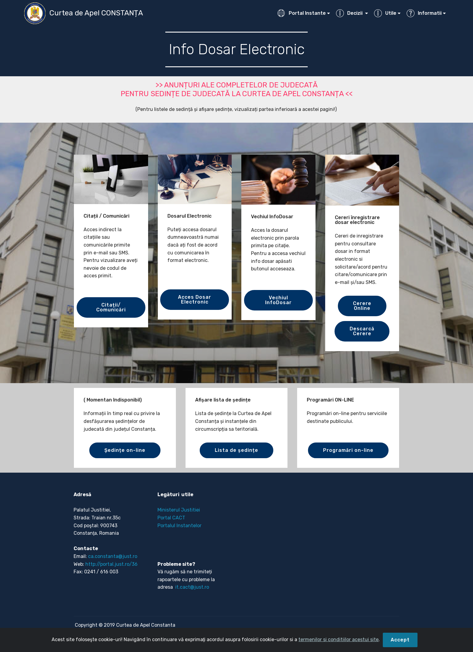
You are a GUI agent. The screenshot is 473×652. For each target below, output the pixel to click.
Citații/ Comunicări (111, 307)
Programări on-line (348, 450)
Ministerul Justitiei (178, 510)
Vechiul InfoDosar (278, 300)
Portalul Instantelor (179, 525)
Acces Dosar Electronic (194, 299)
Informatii (424, 13)
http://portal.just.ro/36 (111, 564)
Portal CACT (171, 518)
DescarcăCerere (362, 331)
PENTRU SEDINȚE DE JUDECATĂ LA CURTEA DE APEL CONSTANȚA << (237, 94)
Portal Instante (301, 13)
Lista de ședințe (236, 450)
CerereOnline (362, 306)
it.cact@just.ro (191, 587)
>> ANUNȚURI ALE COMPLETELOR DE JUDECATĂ (236, 85)
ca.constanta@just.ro (112, 556)
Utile (385, 13)
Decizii (349, 13)
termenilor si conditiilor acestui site (338, 639)
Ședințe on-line (124, 450)
